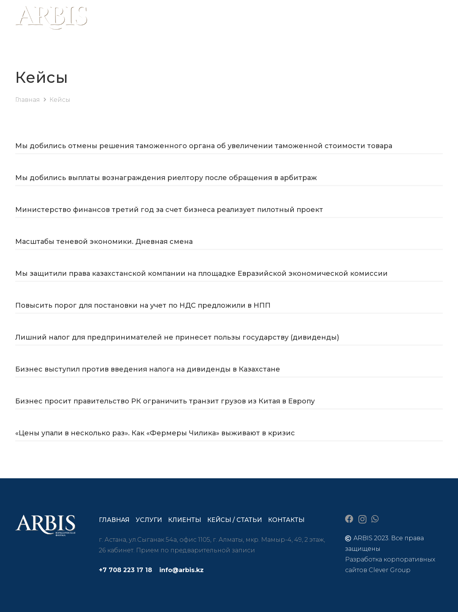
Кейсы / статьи (234, 519)
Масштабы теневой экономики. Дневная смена (104, 241)
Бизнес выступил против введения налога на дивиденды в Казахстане (147, 369)
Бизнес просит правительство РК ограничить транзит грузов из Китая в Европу (165, 401)
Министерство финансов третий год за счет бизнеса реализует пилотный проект (169, 210)
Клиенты (184, 519)
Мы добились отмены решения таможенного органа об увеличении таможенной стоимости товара (203, 146)
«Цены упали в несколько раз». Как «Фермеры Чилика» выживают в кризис (155, 433)
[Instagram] (362, 519)
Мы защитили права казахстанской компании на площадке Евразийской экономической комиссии (201, 273)
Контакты (286, 519)
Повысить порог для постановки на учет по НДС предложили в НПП (143, 305)
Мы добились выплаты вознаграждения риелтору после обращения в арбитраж (166, 178)
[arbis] (51, 19)
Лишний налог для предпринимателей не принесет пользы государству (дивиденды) (177, 337)
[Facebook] (349, 519)
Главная (114, 519)
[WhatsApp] (375, 519)
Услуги (149, 519)
